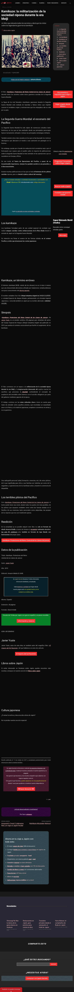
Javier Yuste (62, 58)
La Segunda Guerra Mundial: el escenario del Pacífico (61, 32)
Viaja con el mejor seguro (20, 79)
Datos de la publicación (61, 55)
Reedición (62, 52)
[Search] (53, 964)
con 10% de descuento (26, 866)
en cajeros (28, 850)
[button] (70, 3)
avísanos (29, 814)
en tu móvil (20, 880)
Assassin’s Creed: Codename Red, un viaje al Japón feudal (12, 825)
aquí (30, 859)
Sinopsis (61, 43)
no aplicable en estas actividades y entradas (28, 211)
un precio (34, 529)
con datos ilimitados (19, 862)
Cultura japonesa (60, 66)
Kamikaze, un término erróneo (62, 40)
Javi (49, 799)
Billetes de (13, 876)
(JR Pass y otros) (16, 873)
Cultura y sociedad (6, 7)
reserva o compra (22, 587)
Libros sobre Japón (9, 30)
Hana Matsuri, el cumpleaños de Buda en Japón (60, 923)
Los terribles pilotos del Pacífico (61, 47)
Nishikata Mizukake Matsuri (40, 824)
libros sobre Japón (34, 671)
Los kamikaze (63, 37)
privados (19, 856)
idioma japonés (24, 290)
